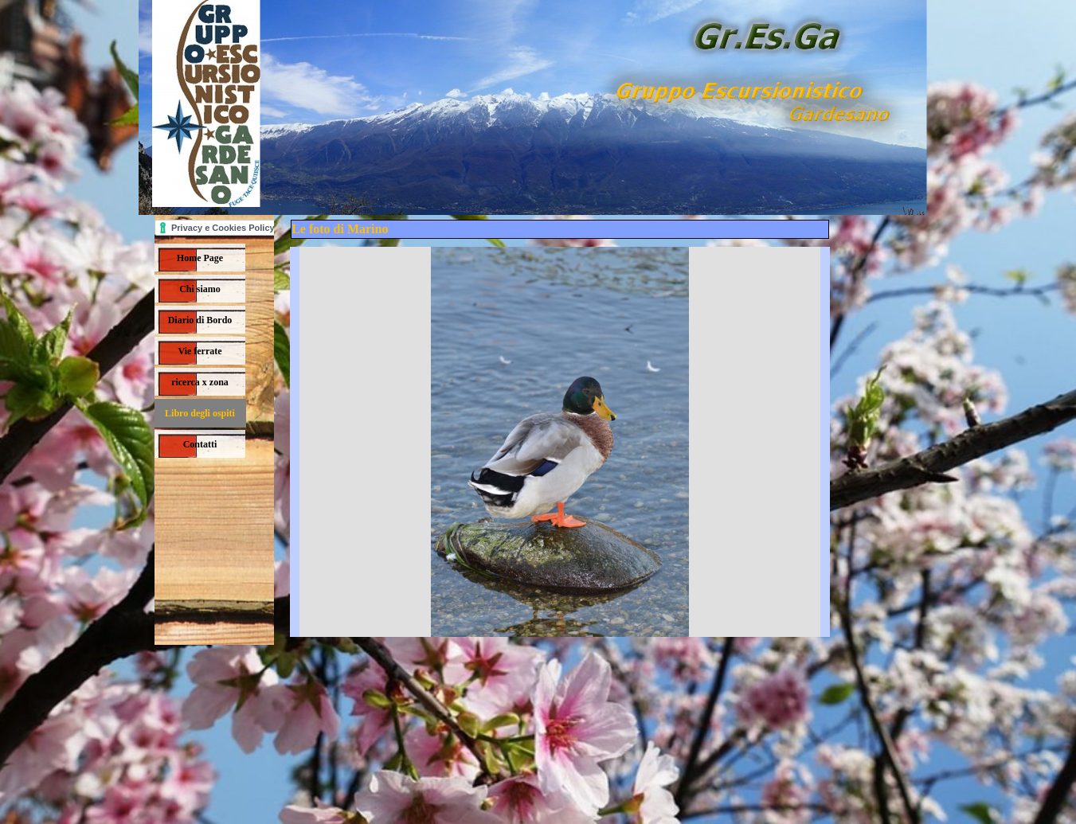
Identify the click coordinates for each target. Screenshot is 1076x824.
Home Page (200, 258)
